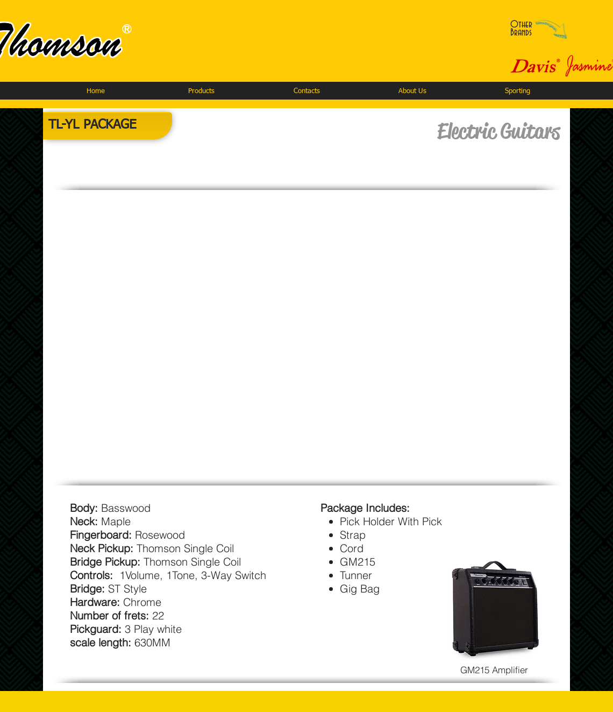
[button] (201, 91)
